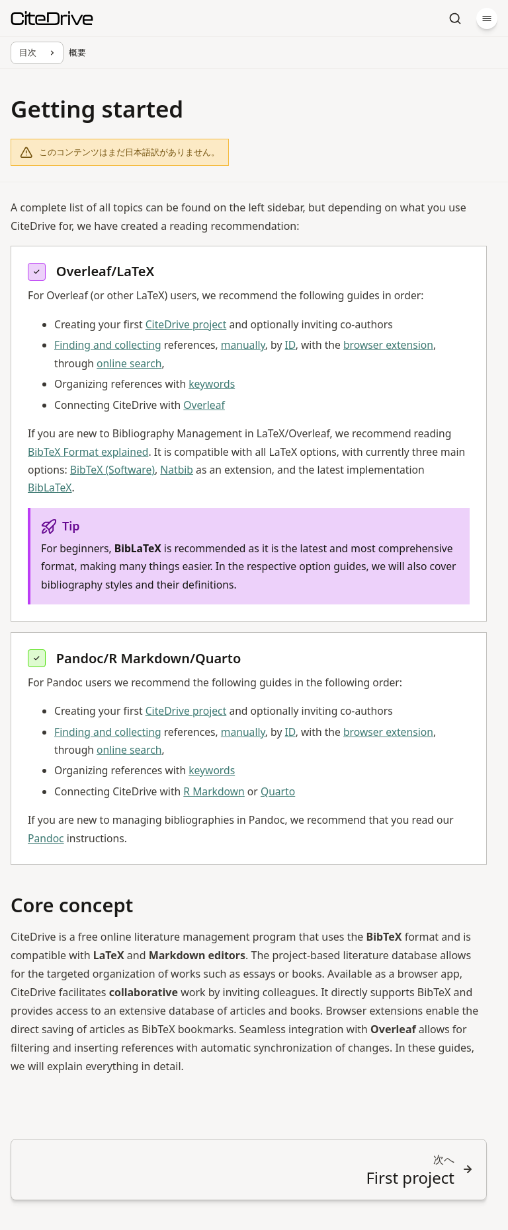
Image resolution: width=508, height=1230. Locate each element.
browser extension (388, 345)
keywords (212, 384)
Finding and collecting (107, 345)
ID (290, 345)
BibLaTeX (50, 487)
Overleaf (204, 405)
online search (129, 363)
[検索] (455, 18)
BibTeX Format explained (88, 452)
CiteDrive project (186, 324)
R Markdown (213, 791)
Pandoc (46, 838)
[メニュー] (486, 18)
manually (243, 345)
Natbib (176, 469)
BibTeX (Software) (112, 469)
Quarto (278, 791)
